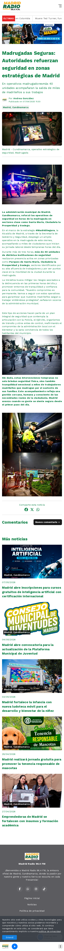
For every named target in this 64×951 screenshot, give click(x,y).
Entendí (9, 937)
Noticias (32, 904)
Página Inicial (32, 898)
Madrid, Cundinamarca (15, 107)
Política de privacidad (32, 910)
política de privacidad (50, 931)
